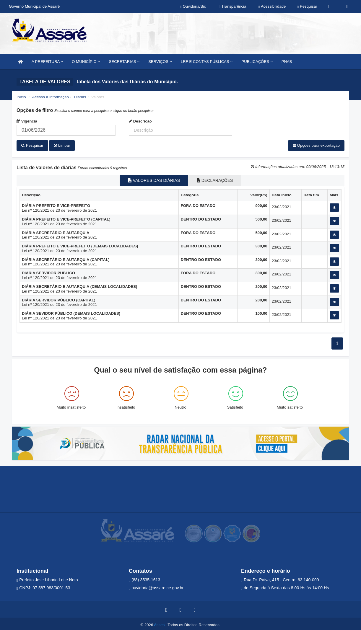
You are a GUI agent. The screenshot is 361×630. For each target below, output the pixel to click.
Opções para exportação (316, 145)
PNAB (287, 61)
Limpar (62, 145)
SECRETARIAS (124, 61)
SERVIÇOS (160, 61)
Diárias (80, 97)
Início (21, 97)
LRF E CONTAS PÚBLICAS (207, 61)
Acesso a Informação (50, 97)
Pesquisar (32, 145)
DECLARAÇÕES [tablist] (219, 178)
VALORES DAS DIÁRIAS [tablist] (150, 178)
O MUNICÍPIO (86, 61)
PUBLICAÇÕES (256, 61)
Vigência (27, 121)
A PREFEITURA (47, 61)
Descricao (140, 121)
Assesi (159, 622)
